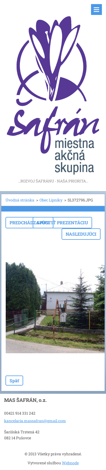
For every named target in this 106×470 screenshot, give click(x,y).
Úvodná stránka (19, 200)
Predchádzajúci (29, 222)
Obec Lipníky (51, 200)
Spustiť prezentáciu (62, 222)
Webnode (70, 462)
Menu (96, 9)
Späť (14, 380)
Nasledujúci (81, 234)
